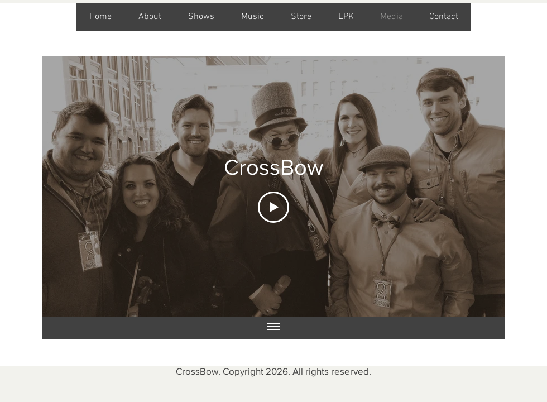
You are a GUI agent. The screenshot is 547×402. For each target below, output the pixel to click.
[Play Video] (273, 207)
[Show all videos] (273, 328)
